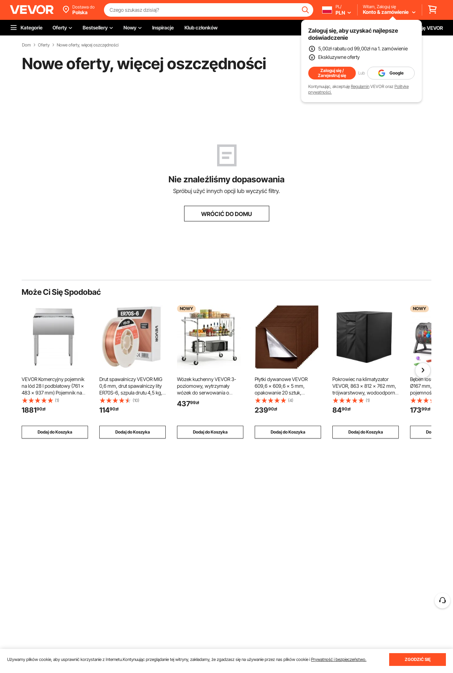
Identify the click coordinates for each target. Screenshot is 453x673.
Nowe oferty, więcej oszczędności (87, 45)
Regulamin (360, 86)
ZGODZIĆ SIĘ (418, 659)
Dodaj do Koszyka (55, 432)
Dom (26, 45)
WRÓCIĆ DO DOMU (226, 213)
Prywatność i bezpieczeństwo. (338, 659)
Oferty (44, 45)
